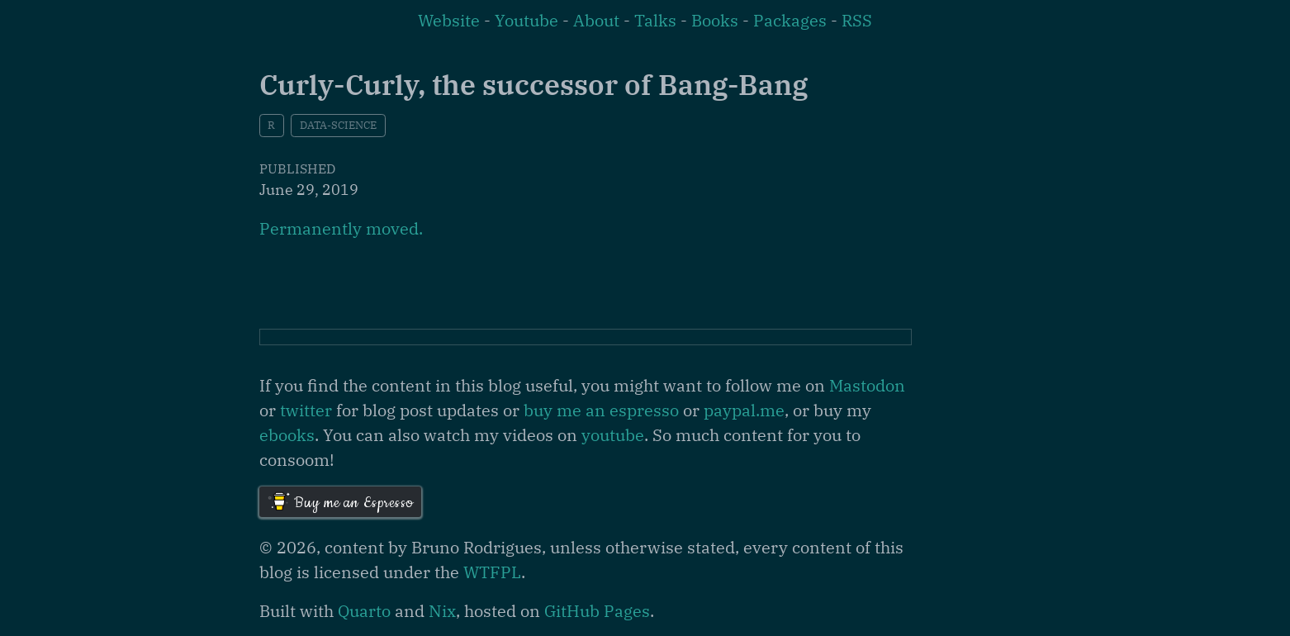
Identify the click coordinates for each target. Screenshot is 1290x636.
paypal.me (744, 410)
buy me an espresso (601, 410)
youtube (612, 435)
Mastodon (867, 385)
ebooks (287, 435)
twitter (306, 410)
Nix (442, 611)
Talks (655, 20)
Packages (790, 20)
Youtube (526, 20)
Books (714, 20)
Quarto (364, 611)
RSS (857, 20)
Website (449, 20)
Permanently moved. (341, 228)
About (596, 20)
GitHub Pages (597, 611)
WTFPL (492, 572)
